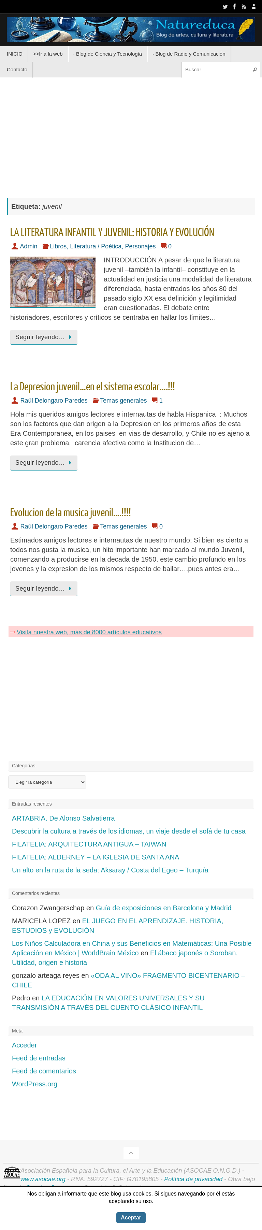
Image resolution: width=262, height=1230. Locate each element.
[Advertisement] (131, 134)
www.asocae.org (43, 1179)
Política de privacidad (193, 1179)
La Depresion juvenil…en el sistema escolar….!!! (92, 387)
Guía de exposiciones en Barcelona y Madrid (164, 908)
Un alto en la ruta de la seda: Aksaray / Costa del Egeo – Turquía (110, 870)
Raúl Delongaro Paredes (54, 400)
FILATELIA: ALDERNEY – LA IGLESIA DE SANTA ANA (95, 857)
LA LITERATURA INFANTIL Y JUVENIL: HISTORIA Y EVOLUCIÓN (112, 233)
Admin (29, 246)
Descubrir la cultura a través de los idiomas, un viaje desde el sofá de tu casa (129, 831)
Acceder (24, 1045)
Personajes (140, 246)
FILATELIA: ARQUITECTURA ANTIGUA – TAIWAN (89, 844)
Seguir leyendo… (45, 337)
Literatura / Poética (95, 246)
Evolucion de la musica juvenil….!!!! (70, 513)
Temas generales (123, 400)
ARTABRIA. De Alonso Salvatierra (63, 818)
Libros (58, 246)
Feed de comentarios (44, 1071)
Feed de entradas (39, 1058)
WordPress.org (34, 1084)
